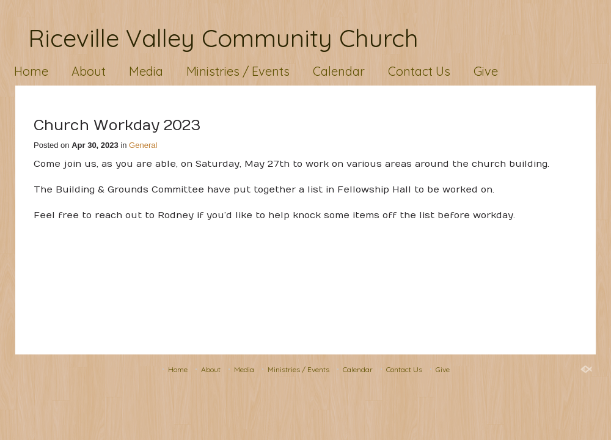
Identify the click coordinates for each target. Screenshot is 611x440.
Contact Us (419, 71)
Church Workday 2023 (117, 125)
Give (486, 71)
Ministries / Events (238, 71)
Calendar (339, 71)
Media (146, 71)
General (143, 145)
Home (31, 71)
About (88, 71)
